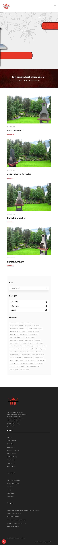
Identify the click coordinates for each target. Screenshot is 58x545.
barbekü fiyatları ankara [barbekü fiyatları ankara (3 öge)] (16, 350)
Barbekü (29, 315)
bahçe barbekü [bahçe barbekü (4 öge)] (34, 339)
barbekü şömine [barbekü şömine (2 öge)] (40, 353)
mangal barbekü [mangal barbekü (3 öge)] (28, 362)
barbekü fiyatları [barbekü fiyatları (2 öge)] (38, 347)
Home (20, 80)
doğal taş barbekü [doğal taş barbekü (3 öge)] (15, 359)
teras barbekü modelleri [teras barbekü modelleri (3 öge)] (26, 368)
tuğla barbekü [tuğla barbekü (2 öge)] (39, 368)
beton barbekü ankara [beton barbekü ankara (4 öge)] (26, 356)
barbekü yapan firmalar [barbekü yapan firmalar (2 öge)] (16, 353)
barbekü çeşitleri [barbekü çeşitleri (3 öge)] (29, 353)
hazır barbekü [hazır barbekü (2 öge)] (26, 359)
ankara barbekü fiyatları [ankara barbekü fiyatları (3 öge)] (27, 327)
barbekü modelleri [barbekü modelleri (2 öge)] (41, 350)
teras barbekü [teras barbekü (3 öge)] (14, 368)
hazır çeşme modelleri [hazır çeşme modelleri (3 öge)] (38, 359)
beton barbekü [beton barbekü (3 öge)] (14, 356)
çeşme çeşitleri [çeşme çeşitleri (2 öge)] (14, 373)
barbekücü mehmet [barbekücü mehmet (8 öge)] (26, 347)
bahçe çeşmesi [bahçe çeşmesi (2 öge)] (29, 344)
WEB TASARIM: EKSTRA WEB (43, 542)
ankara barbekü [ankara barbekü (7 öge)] (14, 327)
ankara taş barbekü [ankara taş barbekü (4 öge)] (33, 336)
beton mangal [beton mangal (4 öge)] (38, 356)
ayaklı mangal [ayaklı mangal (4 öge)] (23, 339)
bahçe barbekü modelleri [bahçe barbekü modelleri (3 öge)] (16, 342)
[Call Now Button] (4, 541)
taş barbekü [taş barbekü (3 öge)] (41, 365)
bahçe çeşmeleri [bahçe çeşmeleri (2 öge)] (30, 342)
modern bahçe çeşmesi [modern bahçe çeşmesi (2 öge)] (16, 365)
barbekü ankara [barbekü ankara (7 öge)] (14, 347)
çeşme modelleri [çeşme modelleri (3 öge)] (20, 371)
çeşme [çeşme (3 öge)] (12, 371)
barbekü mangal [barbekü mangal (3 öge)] (29, 350)
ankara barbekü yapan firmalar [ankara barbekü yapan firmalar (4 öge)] (18, 333)
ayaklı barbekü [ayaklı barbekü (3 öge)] (14, 339)
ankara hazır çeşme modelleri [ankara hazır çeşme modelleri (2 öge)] (18, 336)
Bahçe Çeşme (29, 310)
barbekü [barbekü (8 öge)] (37, 344)
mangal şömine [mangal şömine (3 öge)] (39, 362)
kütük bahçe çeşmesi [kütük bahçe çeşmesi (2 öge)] (15, 362)
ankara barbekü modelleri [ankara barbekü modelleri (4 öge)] (32, 330)
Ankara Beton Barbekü (19, 174)
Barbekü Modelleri (16, 218)
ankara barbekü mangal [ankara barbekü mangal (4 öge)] (16, 330)
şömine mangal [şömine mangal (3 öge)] (25, 373)
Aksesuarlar (29, 306)
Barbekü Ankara (15, 261)
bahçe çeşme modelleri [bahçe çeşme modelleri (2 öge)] (16, 344)
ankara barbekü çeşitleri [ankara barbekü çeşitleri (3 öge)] (35, 333)
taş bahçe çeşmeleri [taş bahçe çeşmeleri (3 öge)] (30, 365)
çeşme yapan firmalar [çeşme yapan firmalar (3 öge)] (33, 371)
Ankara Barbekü (15, 130)
